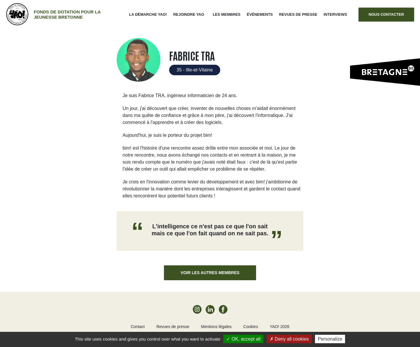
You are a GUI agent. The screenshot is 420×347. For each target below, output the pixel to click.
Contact (138, 326)
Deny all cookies (289, 339)
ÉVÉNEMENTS (260, 14)
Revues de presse (298, 14)
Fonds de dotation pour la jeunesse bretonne (67, 14)
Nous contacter (386, 14)
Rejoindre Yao (188, 14)
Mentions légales (216, 326)
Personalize (330, 339)
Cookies (250, 326)
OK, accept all (243, 339)
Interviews (335, 14)
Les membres (226, 14)
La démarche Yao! (148, 14)
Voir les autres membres (210, 272)
